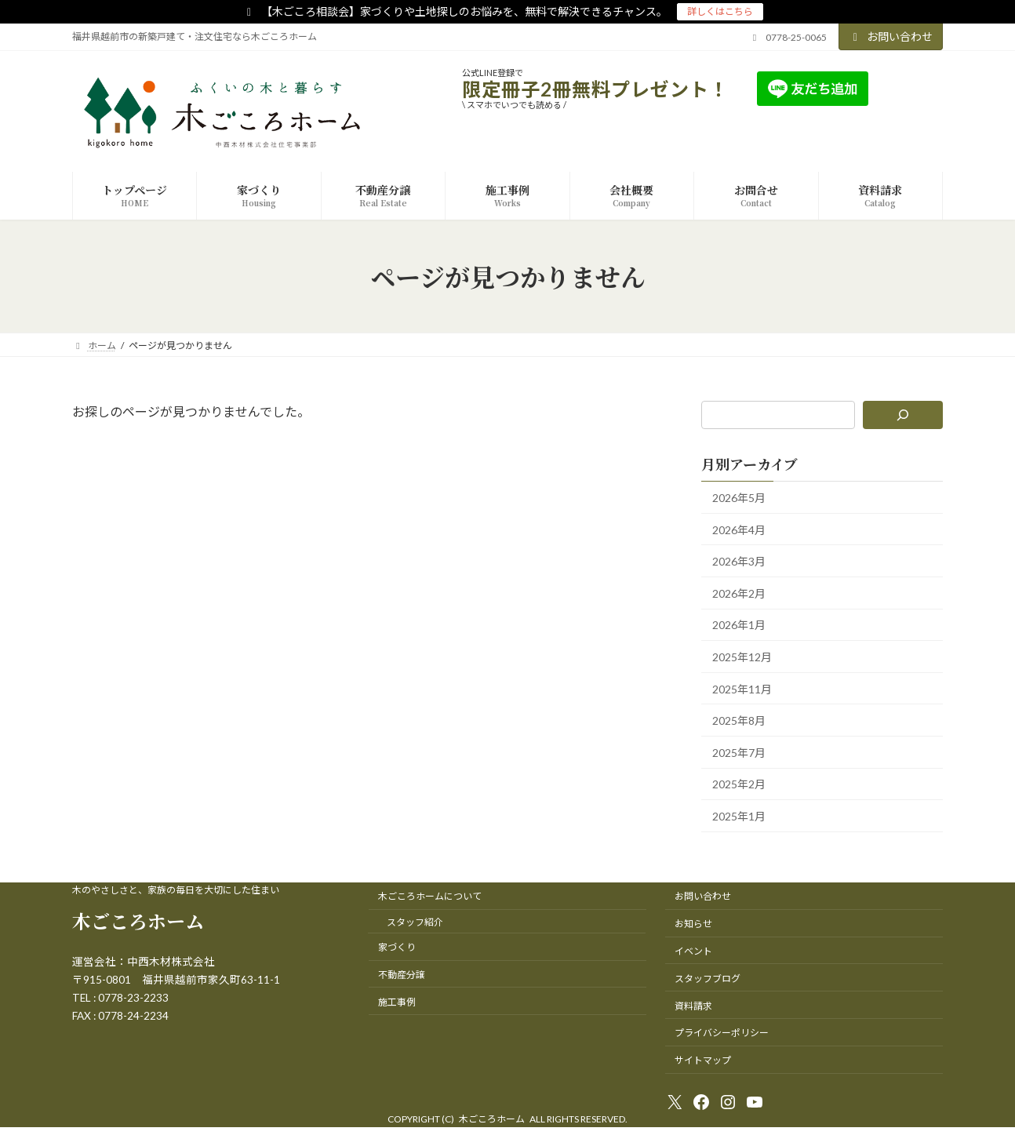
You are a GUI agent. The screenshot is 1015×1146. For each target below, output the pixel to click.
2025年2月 (739, 784)
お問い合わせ (891, 36)
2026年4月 (739, 530)
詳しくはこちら (720, 11)
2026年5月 (739, 497)
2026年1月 (739, 625)
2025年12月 (742, 657)
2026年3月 (739, 562)
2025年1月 (739, 816)
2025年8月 (739, 721)
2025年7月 (739, 752)
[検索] (903, 415)
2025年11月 (742, 689)
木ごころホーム (138, 920)
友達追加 (907, 88)
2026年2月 (739, 593)
